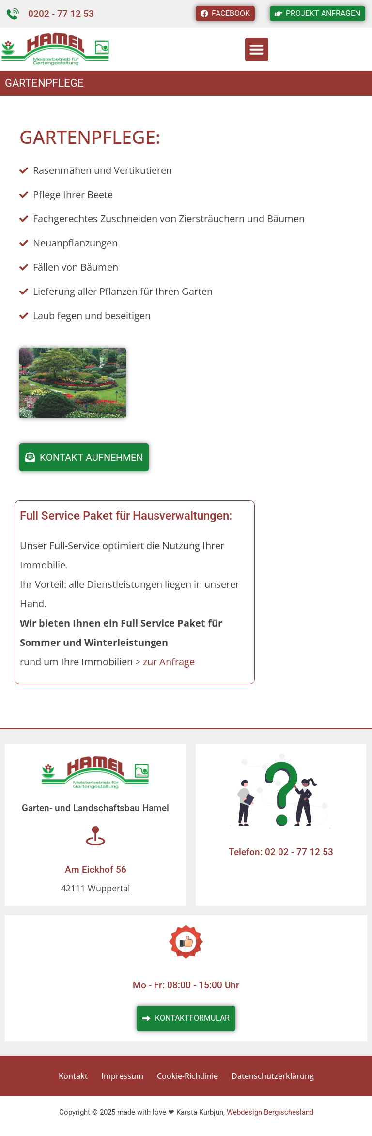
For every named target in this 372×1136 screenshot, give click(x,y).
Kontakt (73, 1076)
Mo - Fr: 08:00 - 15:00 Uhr (186, 985)
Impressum (122, 1076)
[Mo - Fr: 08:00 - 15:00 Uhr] (186, 942)
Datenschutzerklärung (273, 1076)
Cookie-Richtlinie (187, 1076)
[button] (257, 49)
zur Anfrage (169, 661)
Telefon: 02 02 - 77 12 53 (281, 852)
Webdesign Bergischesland (270, 1112)
